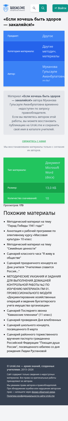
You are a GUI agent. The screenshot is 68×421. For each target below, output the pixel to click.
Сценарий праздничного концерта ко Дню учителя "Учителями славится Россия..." (32, 267)
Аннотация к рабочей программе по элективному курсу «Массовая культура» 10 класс (31, 235)
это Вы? (46, 80)
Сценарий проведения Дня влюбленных (34, 320)
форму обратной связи (43, 391)
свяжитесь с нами (34, 141)
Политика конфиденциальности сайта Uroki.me (31, 395)
